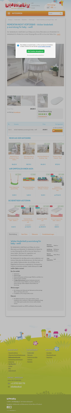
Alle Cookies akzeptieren (35, 51)
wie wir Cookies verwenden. (44, 46)
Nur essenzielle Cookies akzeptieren (35, 55)
